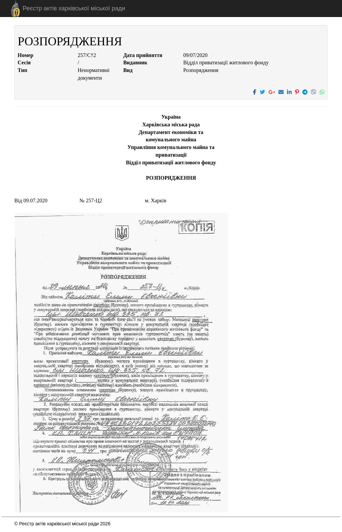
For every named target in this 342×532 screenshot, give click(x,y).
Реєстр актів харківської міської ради (74, 8)
